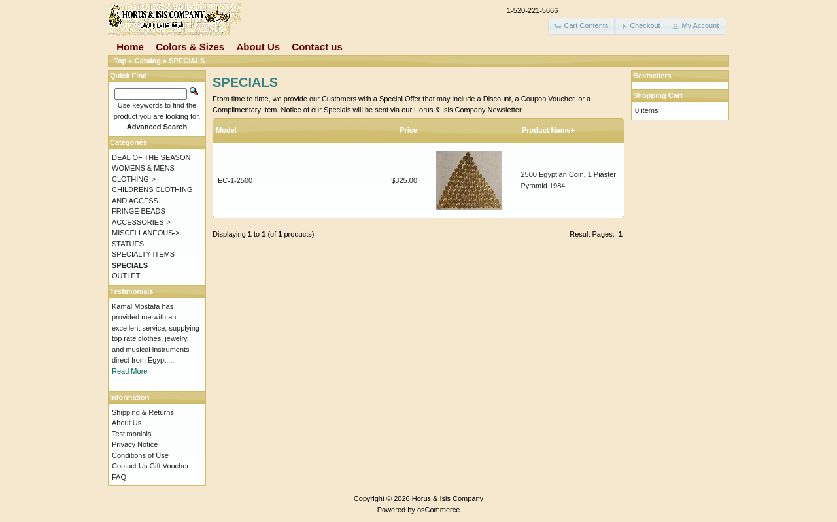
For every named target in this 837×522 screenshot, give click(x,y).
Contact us (317, 46)
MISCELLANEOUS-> (146, 233)
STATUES (128, 244)
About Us (258, 46)
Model (226, 130)
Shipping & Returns (143, 412)
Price (408, 130)
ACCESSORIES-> (141, 222)
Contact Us (129, 466)
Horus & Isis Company (447, 498)
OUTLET (126, 276)
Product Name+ (548, 130)
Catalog (148, 61)
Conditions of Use (140, 455)
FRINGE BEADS (138, 211)
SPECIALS (187, 61)
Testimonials (132, 434)
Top (120, 61)
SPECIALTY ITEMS (143, 254)
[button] (582, 26)
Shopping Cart (658, 95)
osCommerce (438, 510)
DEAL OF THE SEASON (151, 157)
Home (130, 46)
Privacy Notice (135, 444)
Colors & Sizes (190, 46)
